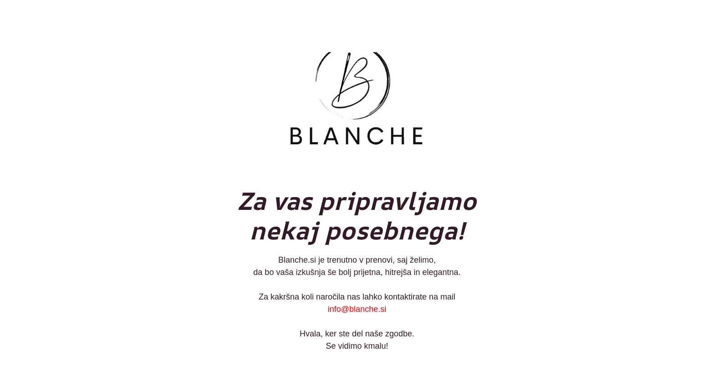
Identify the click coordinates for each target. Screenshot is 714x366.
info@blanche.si (357, 309)
